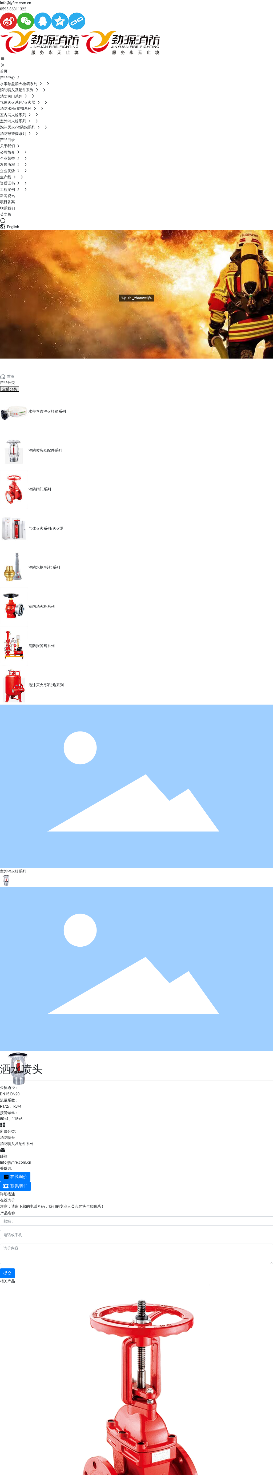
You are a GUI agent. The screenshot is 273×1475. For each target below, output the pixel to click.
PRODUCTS (27, 365)
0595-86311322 (13, 9)
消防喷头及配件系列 (17, 1144)
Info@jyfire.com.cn (15, 3)
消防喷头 (7, 1137)
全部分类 (9, 389)
